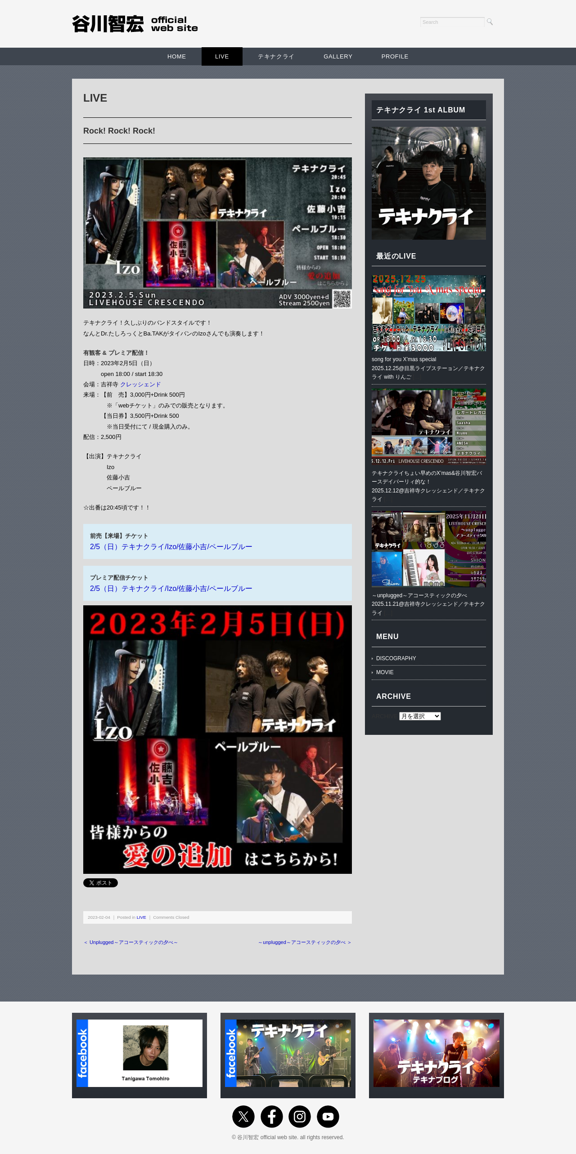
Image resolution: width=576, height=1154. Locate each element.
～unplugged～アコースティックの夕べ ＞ (305, 942)
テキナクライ (276, 56)
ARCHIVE (385, 716)
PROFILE (395, 56)
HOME (176, 56)
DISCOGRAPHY (396, 658)
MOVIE (385, 672)
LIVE (222, 56)
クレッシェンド (140, 384)
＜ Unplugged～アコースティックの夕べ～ (130, 942)
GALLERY (338, 56)
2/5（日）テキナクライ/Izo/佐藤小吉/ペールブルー (171, 546)
